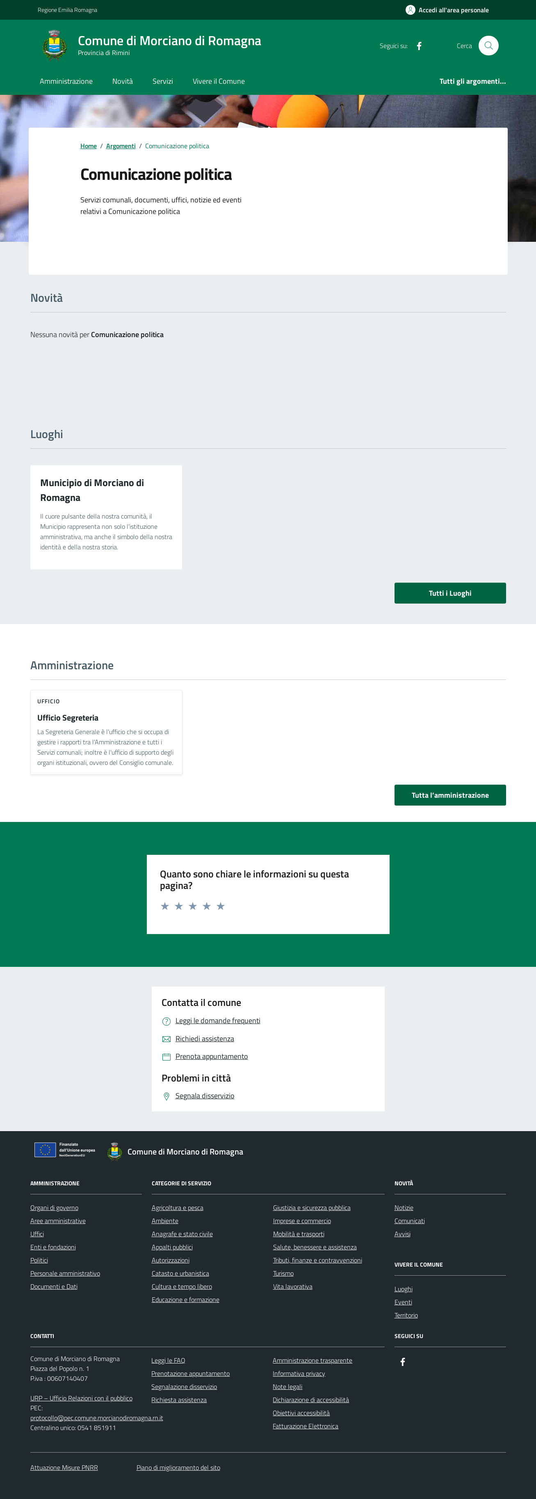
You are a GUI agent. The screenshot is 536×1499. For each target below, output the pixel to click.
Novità (122, 81)
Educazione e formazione (185, 1299)
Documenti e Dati (54, 1286)
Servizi (163, 81)
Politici (39, 1260)
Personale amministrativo (65, 1273)
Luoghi (404, 1289)
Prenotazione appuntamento (190, 1373)
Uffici (37, 1234)
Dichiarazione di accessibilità (311, 1400)
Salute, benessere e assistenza (315, 1247)
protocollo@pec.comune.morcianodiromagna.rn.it (96, 1418)
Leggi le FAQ (168, 1360)
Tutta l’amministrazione (450, 795)
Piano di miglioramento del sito (178, 1467)
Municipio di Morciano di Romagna (92, 490)
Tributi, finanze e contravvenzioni (317, 1260)
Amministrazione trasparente (312, 1360)
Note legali (287, 1386)
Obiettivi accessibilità (301, 1413)
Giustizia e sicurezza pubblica (312, 1207)
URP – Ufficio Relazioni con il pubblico (81, 1398)
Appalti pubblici (172, 1247)
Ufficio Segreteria (67, 717)
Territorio (406, 1315)
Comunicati (410, 1221)
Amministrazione (66, 81)
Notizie (404, 1207)
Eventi (403, 1302)
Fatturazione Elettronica (305, 1426)
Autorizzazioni (170, 1260)
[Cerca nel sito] (488, 45)
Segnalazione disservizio (184, 1386)
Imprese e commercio (302, 1221)
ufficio (48, 701)
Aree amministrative (58, 1221)
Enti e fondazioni (53, 1247)
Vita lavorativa (292, 1286)
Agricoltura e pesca (177, 1207)
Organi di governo (54, 1207)
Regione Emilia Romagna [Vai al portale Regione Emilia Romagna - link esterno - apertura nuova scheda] (67, 9)
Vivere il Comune (219, 81)
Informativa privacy (299, 1373)
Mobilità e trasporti (298, 1234)
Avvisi (403, 1234)
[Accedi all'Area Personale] (447, 10)
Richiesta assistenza (179, 1400)
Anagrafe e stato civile (182, 1234)
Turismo (283, 1273)
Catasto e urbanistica (180, 1273)
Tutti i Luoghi (450, 593)
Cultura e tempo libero (182, 1286)
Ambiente (165, 1221)
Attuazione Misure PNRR (64, 1467)
